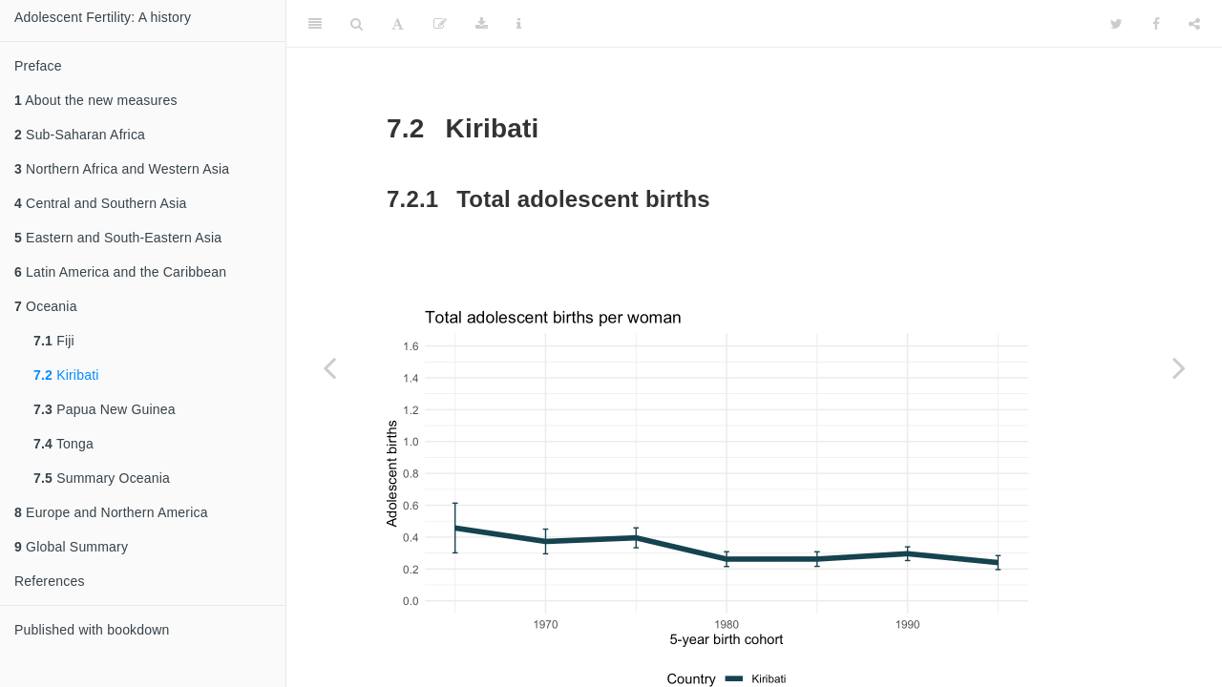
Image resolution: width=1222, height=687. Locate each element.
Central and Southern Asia (100, 203)
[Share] (1194, 24)
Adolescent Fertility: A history (102, 17)
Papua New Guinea (104, 409)
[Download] (481, 24)
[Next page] (1179, 367)
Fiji (53, 340)
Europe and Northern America (111, 512)
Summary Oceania (101, 478)
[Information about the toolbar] (519, 24)
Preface (38, 65)
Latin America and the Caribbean (120, 272)
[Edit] (440, 24)
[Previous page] (329, 367)
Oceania (45, 306)
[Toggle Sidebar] (315, 24)
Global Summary (71, 546)
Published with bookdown (92, 629)
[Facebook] (1156, 24)
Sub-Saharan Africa (79, 134)
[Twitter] (1116, 24)
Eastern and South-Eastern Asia (117, 237)
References (49, 581)
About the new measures (96, 100)
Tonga (63, 443)
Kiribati (66, 375)
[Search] (356, 24)
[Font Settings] (397, 24)
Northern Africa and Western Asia (121, 169)
